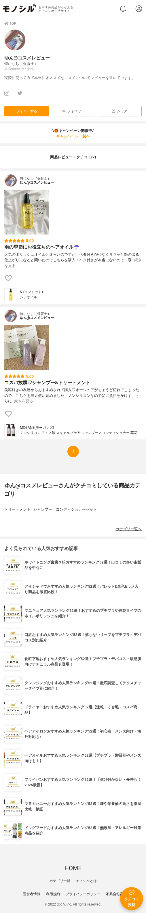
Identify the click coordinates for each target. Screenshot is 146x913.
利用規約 (53, 894)
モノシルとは (86, 881)
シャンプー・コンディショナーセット (65, 509)
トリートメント (17, 509)
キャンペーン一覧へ (73, 136)
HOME (73, 868)
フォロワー (73, 111)
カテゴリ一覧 (60, 881)
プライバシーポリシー (83, 894)
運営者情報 (31, 894)
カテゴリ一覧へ (128, 529)
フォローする (26, 111)
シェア (119, 111)
